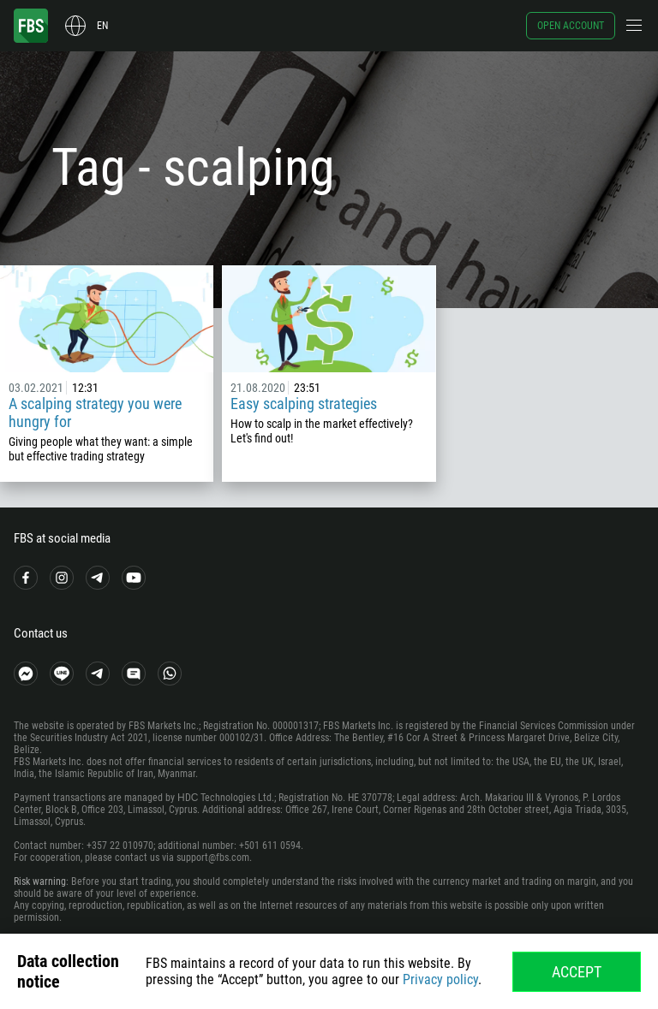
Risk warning (40, 881)
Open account (570, 26)
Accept (576, 972)
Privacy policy (440, 979)
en (102, 26)
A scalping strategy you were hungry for (95, 412)
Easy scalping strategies (303, 404)
